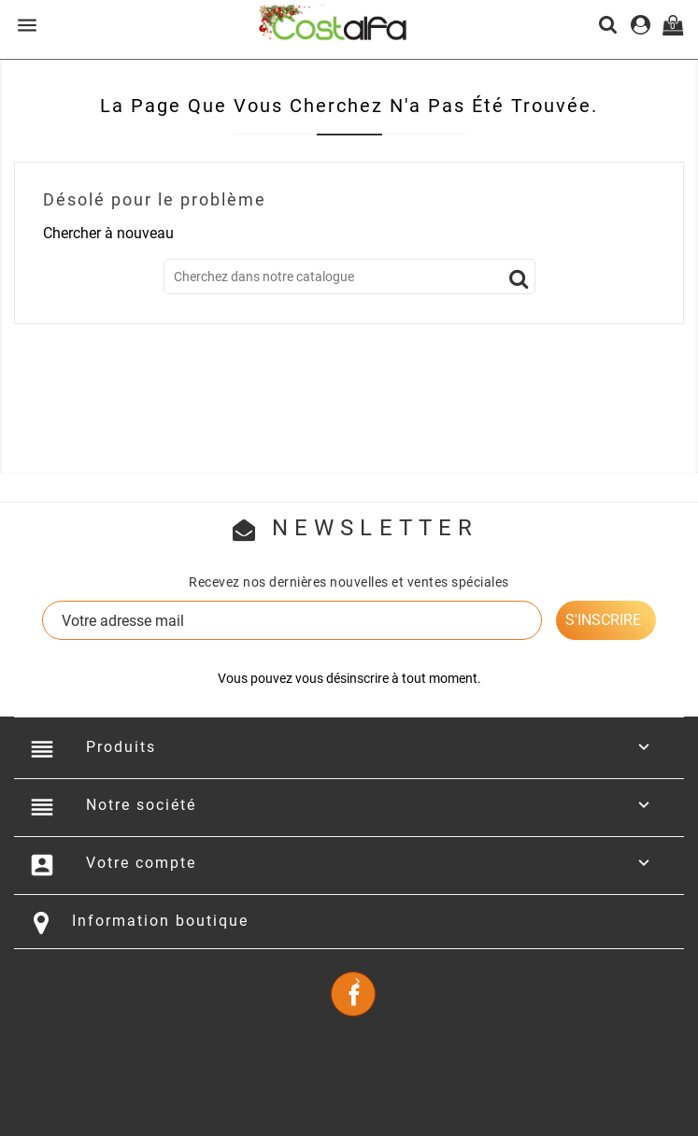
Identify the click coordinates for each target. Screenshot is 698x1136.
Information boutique (160, 921)
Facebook (353, 994)
